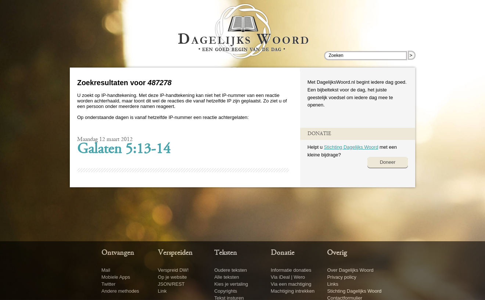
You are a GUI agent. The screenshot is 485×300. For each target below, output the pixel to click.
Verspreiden (175, 253)
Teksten (225, 253)
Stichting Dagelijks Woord (351, 147)
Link (162, 291)
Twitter (108, 284)
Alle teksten (226, 277)
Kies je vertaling (231, 284)
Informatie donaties (291, 270)
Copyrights (225, 291)
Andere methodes (120, 291)
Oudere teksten (230, 270)
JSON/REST (171, 284)
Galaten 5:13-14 (123, 149)
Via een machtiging (291, 284)
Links (332, 284)
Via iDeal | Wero (288, 277)
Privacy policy (341, 277)
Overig (337, 253)
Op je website (172, 277)
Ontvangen (117, 253)
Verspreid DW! (173, 270)
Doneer (388, 162)
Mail (105, 270)
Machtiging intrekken (293, 291)
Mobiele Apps (115, 277)
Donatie (282, 253)
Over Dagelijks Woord (350, 270)
